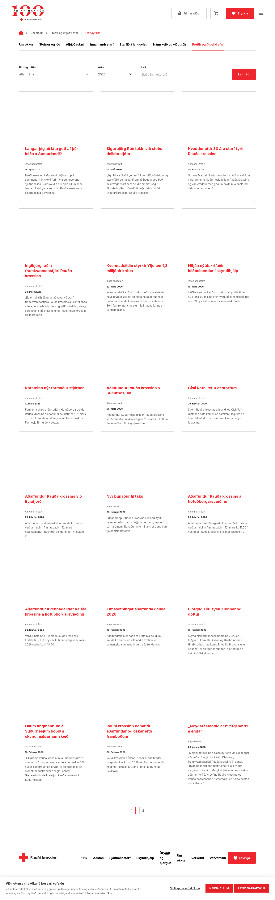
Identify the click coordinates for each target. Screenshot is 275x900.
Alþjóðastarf (75, 44)
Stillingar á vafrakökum (185, 888)
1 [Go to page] (132, 810)
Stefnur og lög (49, 44)
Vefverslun (218, 858)
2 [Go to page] (143, 810)
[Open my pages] (189, 13)
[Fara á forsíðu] (27, 13)
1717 (84, 858)
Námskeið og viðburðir (169, 44)
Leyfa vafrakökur (251, 888)
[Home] (21, 33)
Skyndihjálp (145, 858)
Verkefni (197, 858)
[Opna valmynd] (261, 13)
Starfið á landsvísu (133, 44)
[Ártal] (116, 74)
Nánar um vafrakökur (99, 893)
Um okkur (37, 32)
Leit (143, 67)
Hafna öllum (219, 888)
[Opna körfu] (216, 13)
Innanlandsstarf (102, 44)
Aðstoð (98, 858)
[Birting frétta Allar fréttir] (54, 74)
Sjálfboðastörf (120, 858)
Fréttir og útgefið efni (64, 32)
